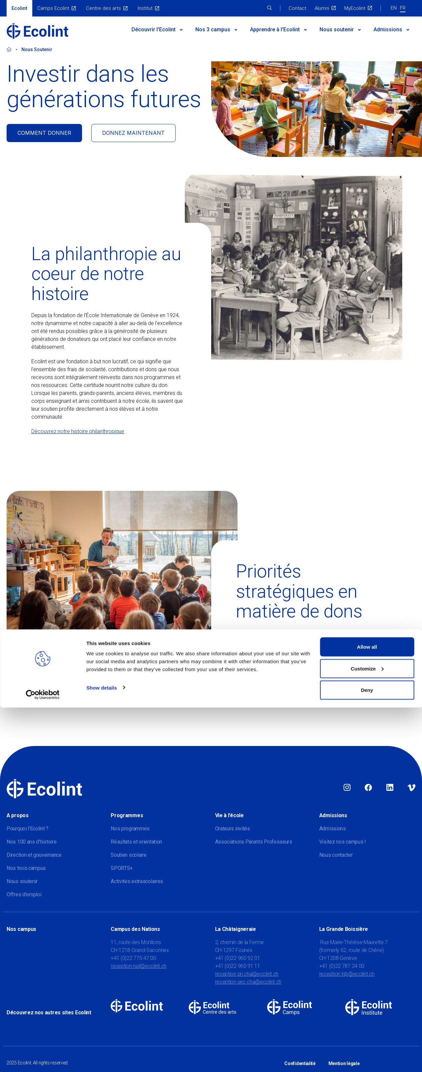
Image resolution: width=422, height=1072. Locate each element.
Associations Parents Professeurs (253, 842)
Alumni (322, 8)
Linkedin (389, 788)
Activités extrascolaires (137, 881)
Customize (367, 1033)
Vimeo (411, 788)
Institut (145, 8)
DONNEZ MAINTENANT (133, 133)
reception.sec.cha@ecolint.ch (248, 982)
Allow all (367, 1011)
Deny (367, 1054)
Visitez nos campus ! (342, 842)
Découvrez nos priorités (263, 703)
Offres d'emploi (24, 894)
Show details (101, 1052)
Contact (297, 8)
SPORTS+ (122, 868)
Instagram (347, 788)
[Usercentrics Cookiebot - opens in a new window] (42, 1059)
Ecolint (19, 8)
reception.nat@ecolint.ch (138, 966)
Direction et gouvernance (34, 855)
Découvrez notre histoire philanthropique (77, 431)
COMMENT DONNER (44, 133)
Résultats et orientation (136, 842)
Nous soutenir (337, 29)
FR (403, 8)
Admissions (388, 29)
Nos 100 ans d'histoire (31, 842)
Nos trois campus (26, 868)
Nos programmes (130, 828)
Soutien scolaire (128, 855)
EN (394, 8)
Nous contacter (336, 855)
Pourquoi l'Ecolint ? (27, 828)
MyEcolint (354, 8)
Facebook (368, 788)
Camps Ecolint (53, 8)
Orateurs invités (232, 828)
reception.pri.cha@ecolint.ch (247, 974)
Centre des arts (103, 8)
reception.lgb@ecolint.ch (347, 974)
